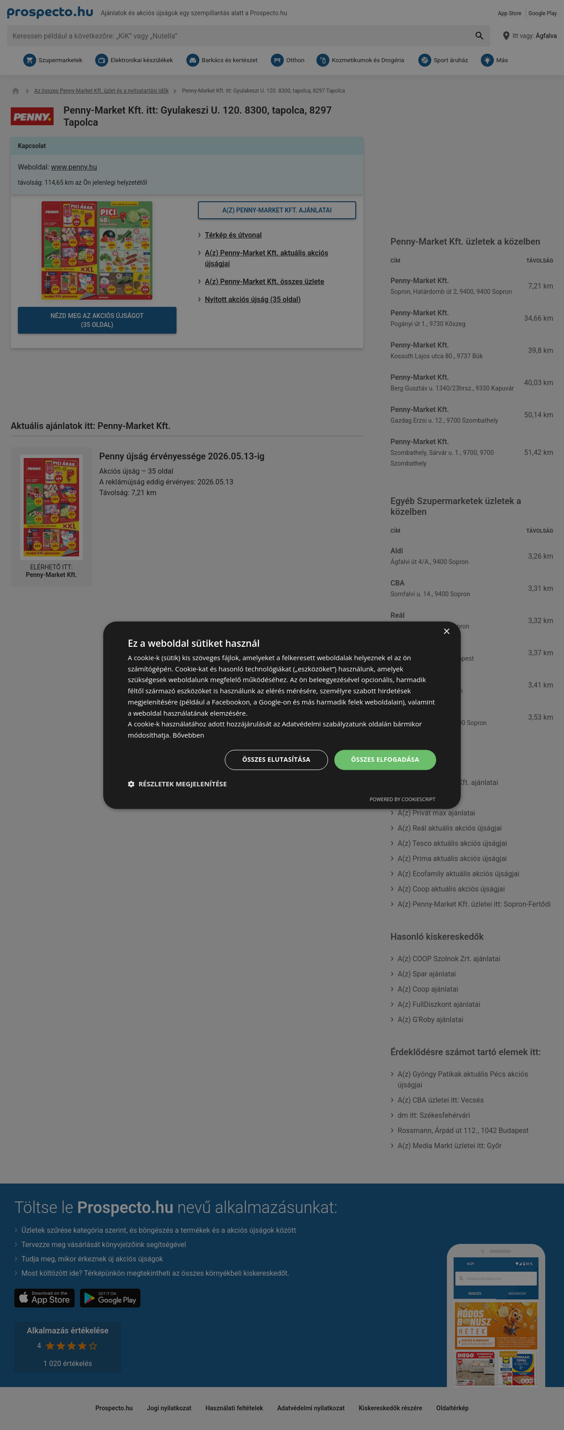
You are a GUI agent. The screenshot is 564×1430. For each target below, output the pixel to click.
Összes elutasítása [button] (276, 759)
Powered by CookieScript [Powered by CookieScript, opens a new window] (402, 799)
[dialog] (282, 715)
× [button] (446, 631)
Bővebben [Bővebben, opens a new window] (188, 735)
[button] (177, 784)
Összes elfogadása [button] (385, 759)
